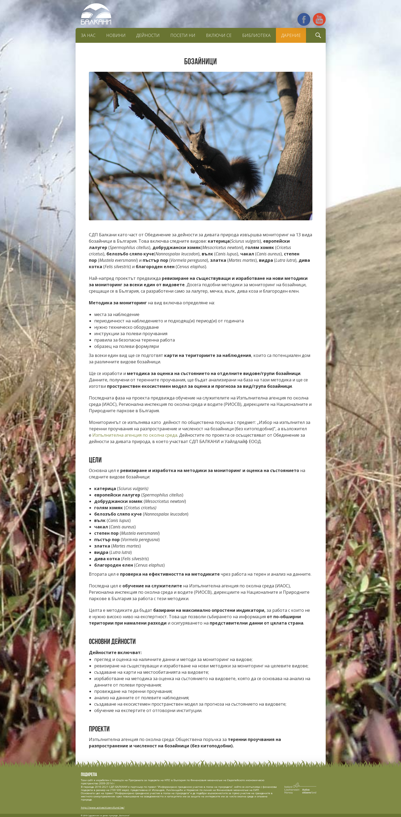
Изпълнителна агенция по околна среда (134, 435)
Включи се (218, 35)
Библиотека (256, 35)
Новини (116, 35)
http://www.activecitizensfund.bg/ (103, 807)
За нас (88, 35)
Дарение (291, 35)
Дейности (148, 35)
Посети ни (182, 35)
